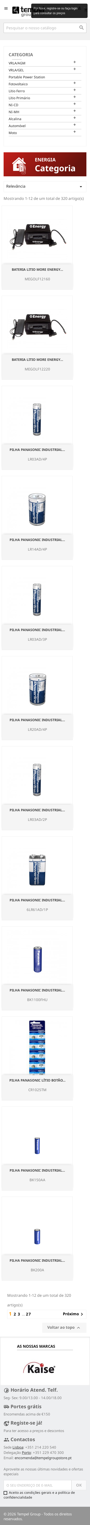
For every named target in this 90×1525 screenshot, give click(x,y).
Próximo (74, 1314)
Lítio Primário (19, 98)
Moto (13, 132)
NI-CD (13, 105)
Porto (26, 1452)
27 (28, 1314)
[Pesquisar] (45, 28)
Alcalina (15, 119)
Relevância (45, 187)
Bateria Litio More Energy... (37, 269)
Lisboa (17, 1447)
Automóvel (17, 125)
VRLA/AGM (17, 63)
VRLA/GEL (16, 70)
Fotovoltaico (18, 84)
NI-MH (14, 112)
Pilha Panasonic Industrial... (37, 449)
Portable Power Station (27, 77)
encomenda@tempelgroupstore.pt (43, 1457)
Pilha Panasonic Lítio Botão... (37, 1080)
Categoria (21, 54)
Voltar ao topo (64, 1328)
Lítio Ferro (17, 91)
